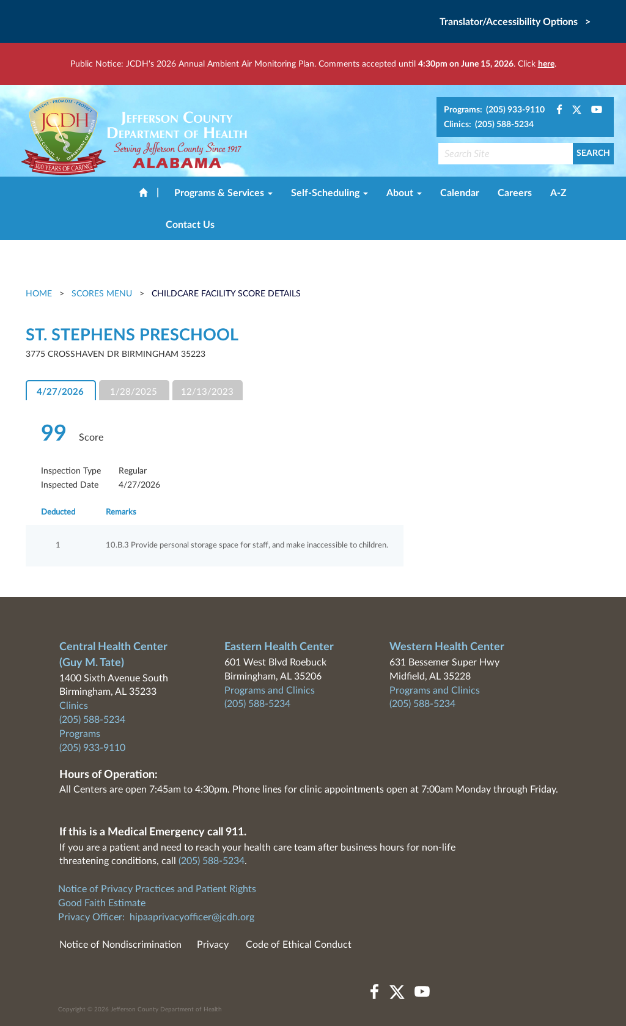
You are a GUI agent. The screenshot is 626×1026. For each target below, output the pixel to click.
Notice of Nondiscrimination (120, 945)
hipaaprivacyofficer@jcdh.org (192, 917)
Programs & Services (223, 193)
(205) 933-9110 (92, 748)
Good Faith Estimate (101, 903)
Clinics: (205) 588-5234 (489, 124)
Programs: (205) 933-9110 (494, 110)
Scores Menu (102, 294)
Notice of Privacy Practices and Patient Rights (157, 889)
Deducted (58, 512)
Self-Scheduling (329, 193)
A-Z (558, 193)
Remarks (121, 512)
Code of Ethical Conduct (299, 945)
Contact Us (190, 225)
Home (40, 294)
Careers (515, 193)
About (404, 193)
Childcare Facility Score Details (226, 294)
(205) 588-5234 (92, 720)
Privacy (213, 945)
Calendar (459, 193)
